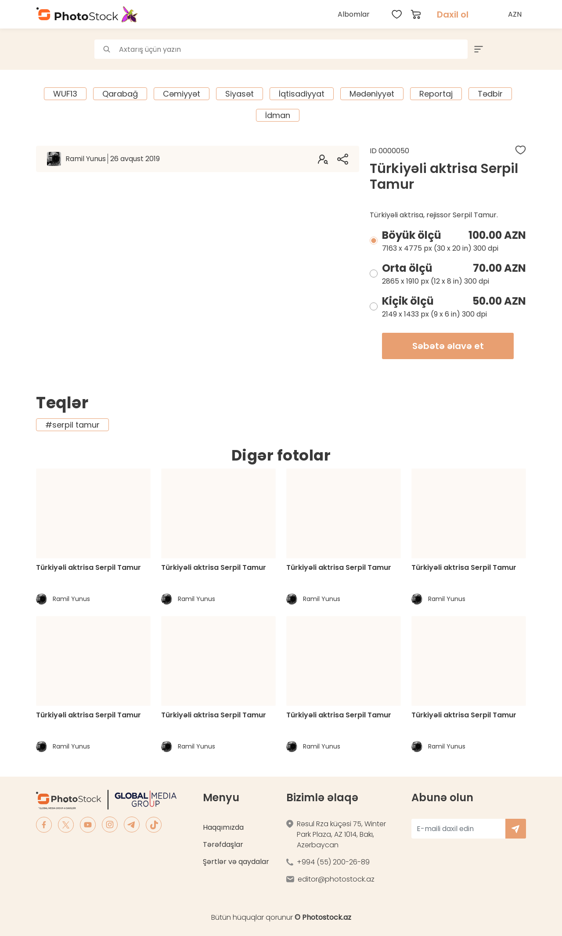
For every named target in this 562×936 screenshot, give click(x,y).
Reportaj (436, 93)
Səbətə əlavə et (448, 346)
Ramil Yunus (112, 159)
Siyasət (239, 93)
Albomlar (354, 14)
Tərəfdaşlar (223, 844)
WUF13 (65, 93)
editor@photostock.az (336, 879)
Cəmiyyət (181, 93)
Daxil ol (452, 14)
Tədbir (490, 93)
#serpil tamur (72, 424)
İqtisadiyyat (301, 93)
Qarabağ (120, 93)
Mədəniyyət (371, 93)
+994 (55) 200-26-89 (333, 862)
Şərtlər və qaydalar (236, 862)
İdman (277, 115)
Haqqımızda (223, 827)
